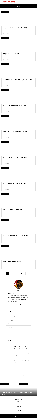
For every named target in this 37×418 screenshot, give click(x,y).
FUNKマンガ (5, 141)
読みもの (10, 327)
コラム (9, 334)
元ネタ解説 (10, 330)
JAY (18, 291)
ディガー (10, 323)
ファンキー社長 (11, 316)
